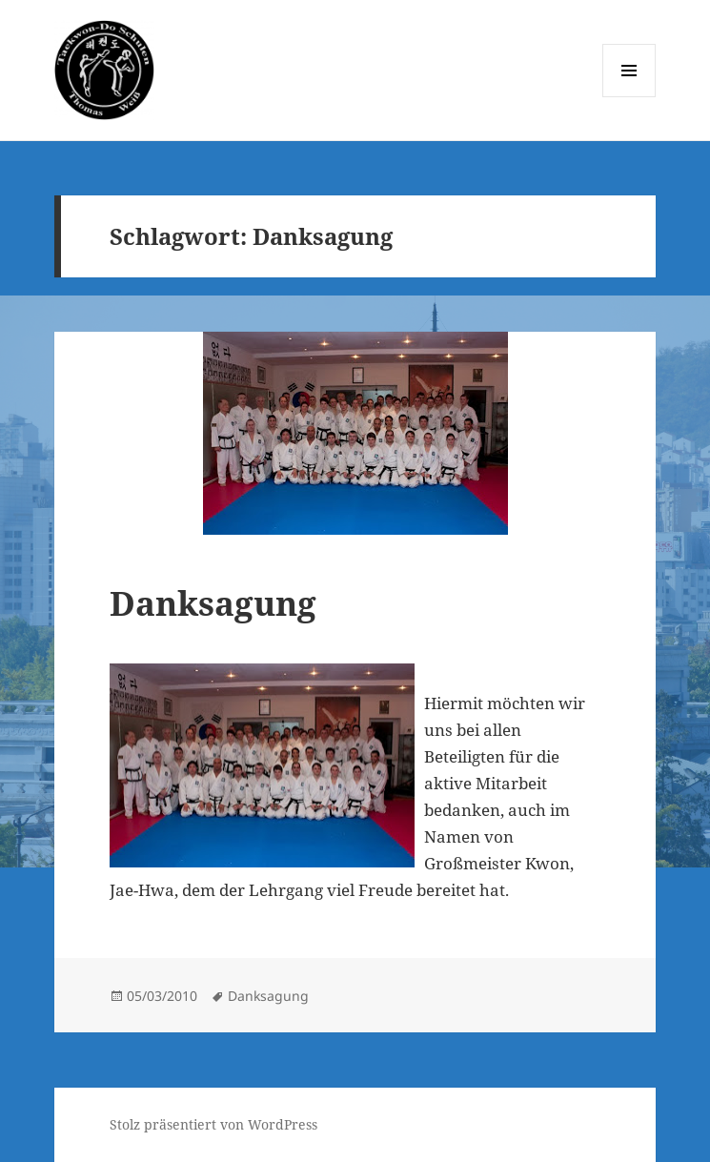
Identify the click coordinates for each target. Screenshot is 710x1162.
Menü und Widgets (629, 96)
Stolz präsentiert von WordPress (213, 1124)
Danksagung (213, 603)
